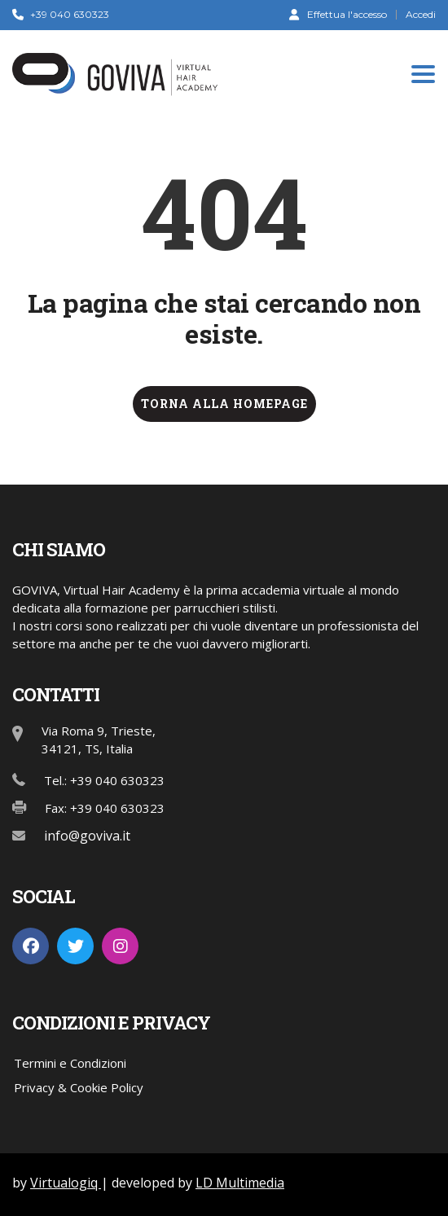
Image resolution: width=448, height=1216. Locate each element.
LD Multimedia (239, 1183)
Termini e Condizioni (70, 1063)
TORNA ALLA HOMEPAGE (224, 403)
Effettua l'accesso (338, 14)
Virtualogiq (65, 1183)
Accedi (421, 15)
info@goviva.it (87, 836)
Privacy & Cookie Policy (78, 1087)
